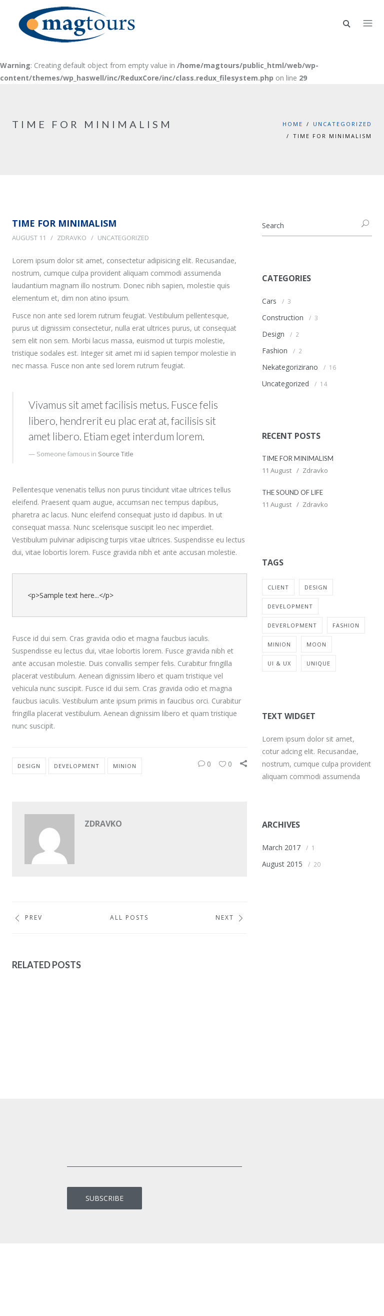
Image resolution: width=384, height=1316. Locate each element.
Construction (283, 317)
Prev (27, 917)
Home (292, 124)
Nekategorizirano (290, 367)
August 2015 (282, 864)
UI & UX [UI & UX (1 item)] (279, 663)
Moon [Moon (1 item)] (316, 644)
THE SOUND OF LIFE (292, 492)
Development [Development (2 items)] (290, 606)
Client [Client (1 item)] (278, 587)
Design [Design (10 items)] (316, 587)
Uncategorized (342, 124)
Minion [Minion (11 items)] (279, 644)
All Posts (129, 917)
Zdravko (71, 237)
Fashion (275, 350)
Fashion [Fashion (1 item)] (346, 625)
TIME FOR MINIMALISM (298, 458)
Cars (269, 301)
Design (29, 766)
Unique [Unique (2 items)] (318, 663)
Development (77, 766)
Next (231, 917)
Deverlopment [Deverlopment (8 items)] (292, 625)
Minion (124, 766)
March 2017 (281, 847)
